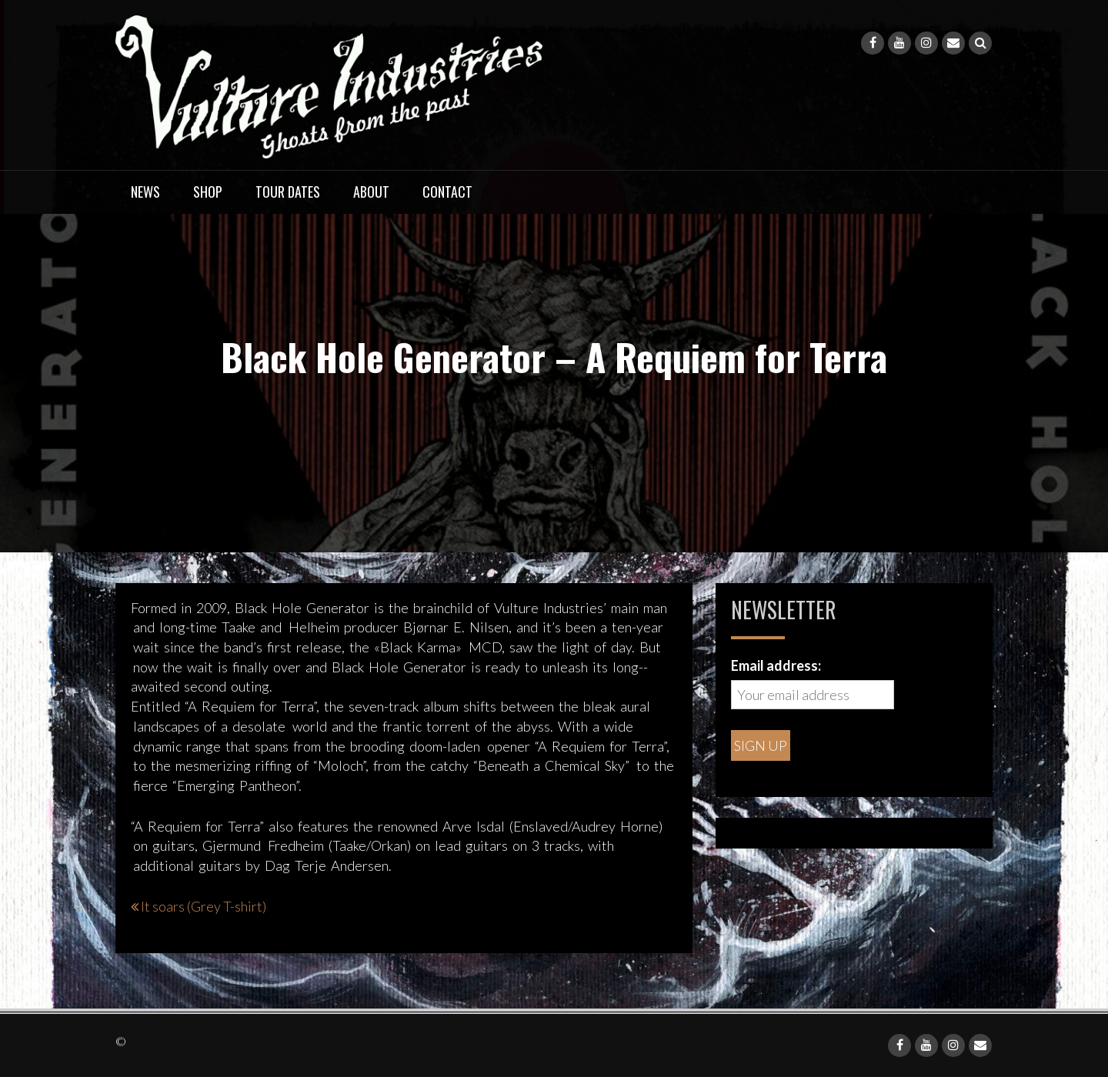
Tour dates (287, 192)
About (371, 192)
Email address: (776, 665)
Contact (447, 192)
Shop (207, 192)
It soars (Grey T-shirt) (203, 906)
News (145, 192)
